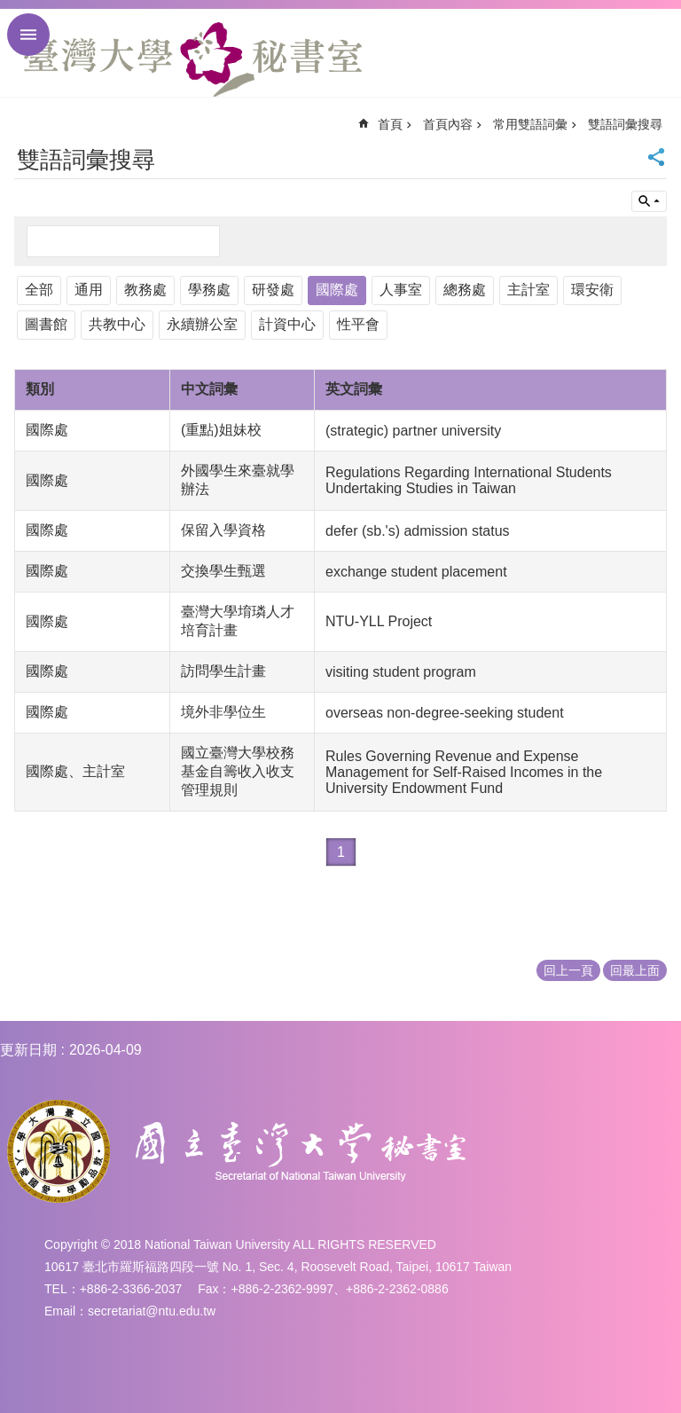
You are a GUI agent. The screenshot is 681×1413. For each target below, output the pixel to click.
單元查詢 (649, 201)
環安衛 (592, 289)
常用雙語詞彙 (530, 124)
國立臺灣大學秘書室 (193, 59)
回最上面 (635, 970)
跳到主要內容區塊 (9, 9)
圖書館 (46, 324)
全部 (39, 289)
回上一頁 (568, 970)
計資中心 (287, 324)
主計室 (528, 289)
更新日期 (28, 1049)
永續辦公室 (202, 324)
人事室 (401, 289)
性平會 (358, 324)
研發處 (273, 289)
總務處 (464, 289)
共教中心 (117, 324)
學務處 (209, 289)
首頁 (390, 124)
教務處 (145, 289)
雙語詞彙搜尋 (625, 124)
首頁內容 (448, 124)
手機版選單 (28, 34)
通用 (88, 289)
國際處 (337, 289)
